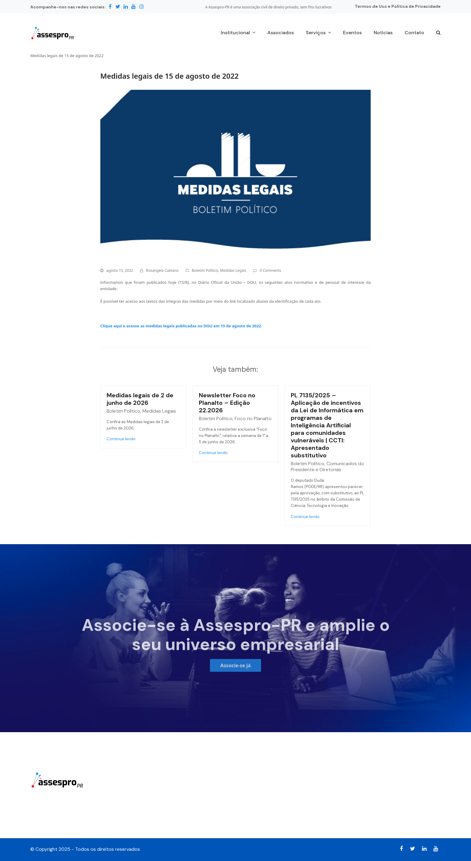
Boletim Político (205, 270)
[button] (438, 33)
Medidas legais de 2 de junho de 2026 (140, 399)
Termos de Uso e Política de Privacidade (398, 6)
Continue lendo (121, 438)
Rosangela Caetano (162, 270)
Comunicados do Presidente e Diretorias (327, 466)
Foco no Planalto (253, 418)
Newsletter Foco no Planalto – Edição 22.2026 (227, 402)
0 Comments (270, 270)
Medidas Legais (233, 270)
